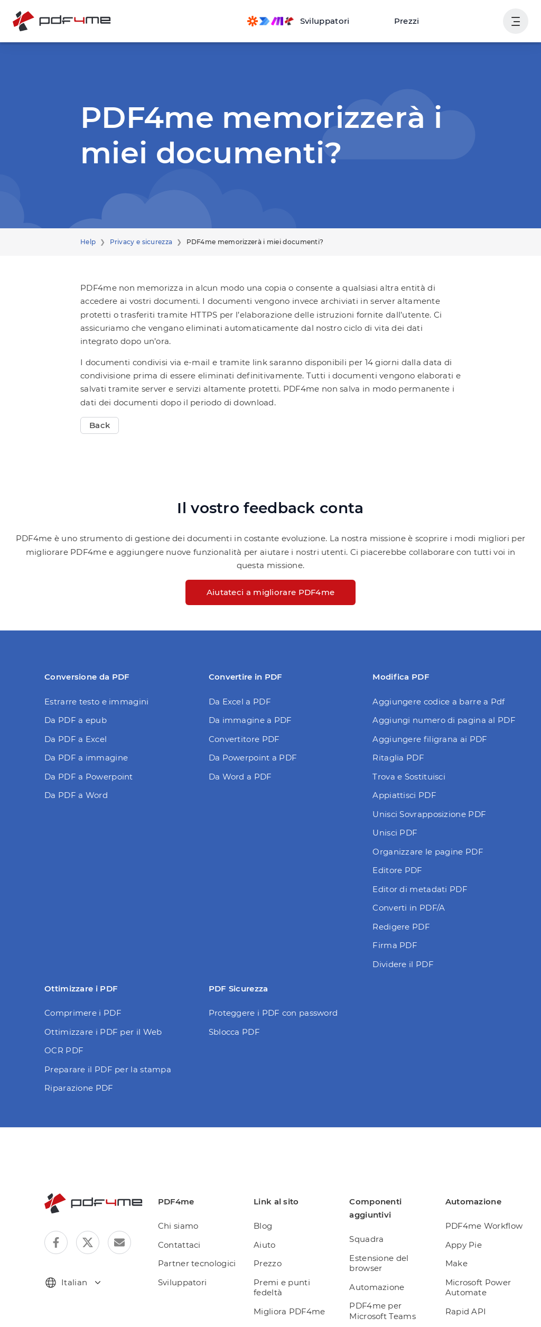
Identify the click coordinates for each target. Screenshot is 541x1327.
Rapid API (465, 1284)
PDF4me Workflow (481, 1199)
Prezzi (411, 20)
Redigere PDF (398, 899)
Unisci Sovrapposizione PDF (424, 787)
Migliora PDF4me (291, 1274)
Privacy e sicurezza (136, 242)
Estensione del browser (381, 1237)
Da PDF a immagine (81, 731)
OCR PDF (62, 1023)
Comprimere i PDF (78, 986)
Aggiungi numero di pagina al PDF (435, 693)
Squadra (369, 1212)
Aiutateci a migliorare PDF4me (270, 565)
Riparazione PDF (75, 1061)
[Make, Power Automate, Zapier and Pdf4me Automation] (307, 21)
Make (457, 1236)
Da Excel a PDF (238, 674)
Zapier (459, 1303)
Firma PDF (392, 918)
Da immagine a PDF (246, 693)
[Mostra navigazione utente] (515, 21)
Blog (268, 1199)
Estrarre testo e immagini (90, 674)
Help (87, 242)
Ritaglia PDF (395, 731)
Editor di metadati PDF (414, 862)
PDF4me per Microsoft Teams (384, 1284)
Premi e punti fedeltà (298, 1255)
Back (98, 411)
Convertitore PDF (241, 712)
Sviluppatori (188, 1255)
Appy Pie (463, 1217)
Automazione (378, 1260)
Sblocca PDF (233, 1004)
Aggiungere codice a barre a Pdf (431, 674)
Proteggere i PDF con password (267, 986)
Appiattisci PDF (400, 768)
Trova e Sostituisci (406, 749)
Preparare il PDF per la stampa (101, 1042)
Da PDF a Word (73, 768)
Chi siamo (184, 1199)
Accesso (474, 20)
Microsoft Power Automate (477, 1260)
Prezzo (273, 1236)
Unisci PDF (393, 806)
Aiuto (269, 1217)
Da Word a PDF (238, 749)
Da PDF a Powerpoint (84, 749)
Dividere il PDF (400, 937)
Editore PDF (394, 843)
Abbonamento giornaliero (285, 1298)
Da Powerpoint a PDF (248, 731)
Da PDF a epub (72, 693)
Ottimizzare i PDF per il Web (96, 1004)
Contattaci (185, 1217)
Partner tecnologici (200, 1236)
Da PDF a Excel (73, 712)
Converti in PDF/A (405, 881)
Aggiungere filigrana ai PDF (423, 712)
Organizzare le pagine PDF (422, 824)
